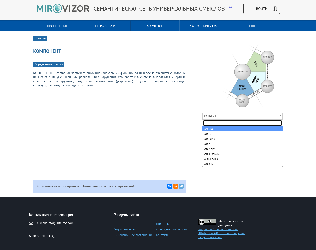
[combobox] (242, 116)
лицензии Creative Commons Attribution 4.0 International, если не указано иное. (221, 233)
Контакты (162, 235)
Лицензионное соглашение (133, 235)
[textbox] (242, 123)
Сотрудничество (125, 229)
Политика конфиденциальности (171, 226)
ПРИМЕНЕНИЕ (57, 26)
